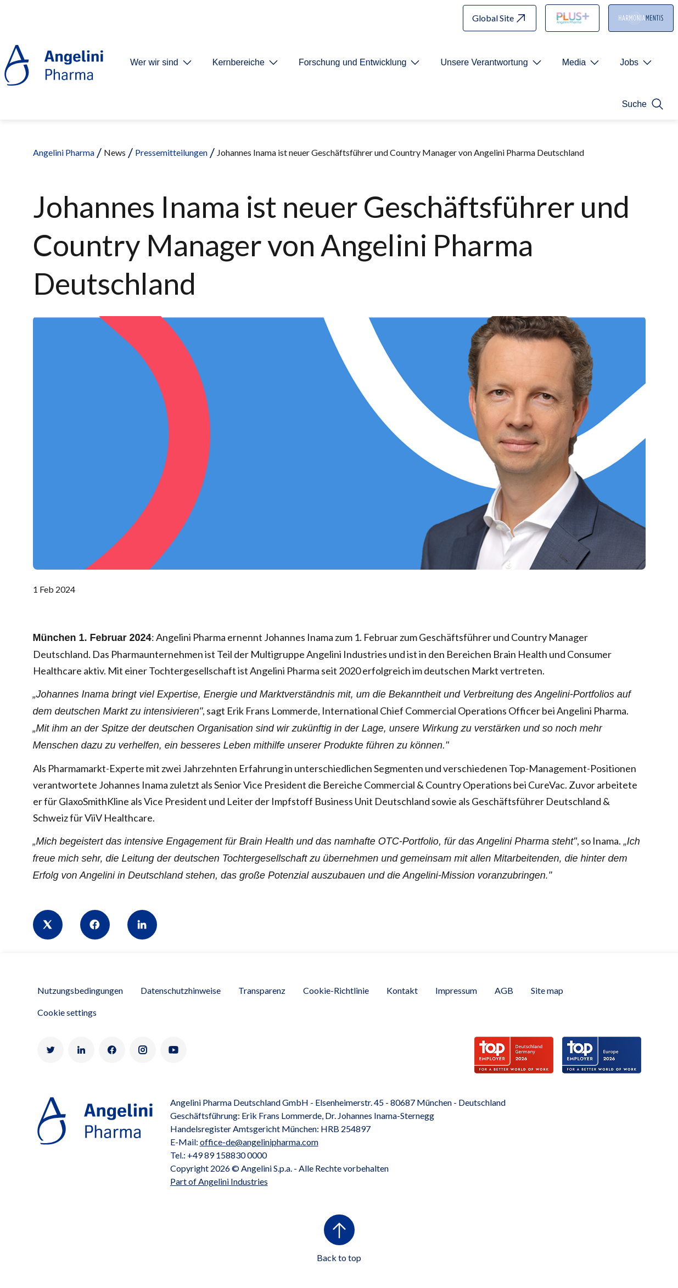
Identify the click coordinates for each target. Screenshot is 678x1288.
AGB (504, 990)
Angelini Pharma (63, 152)
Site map (547, 990)
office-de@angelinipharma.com (259, 1142)
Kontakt (402, 990)
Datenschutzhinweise (181, 990)
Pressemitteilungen (171, 152)
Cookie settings (67, 1012)
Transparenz (261, 990)
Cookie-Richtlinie (336, 990)
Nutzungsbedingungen (80, 990)
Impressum (456, 990)
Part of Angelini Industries (219, 1181)
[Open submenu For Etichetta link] (162, 62)
